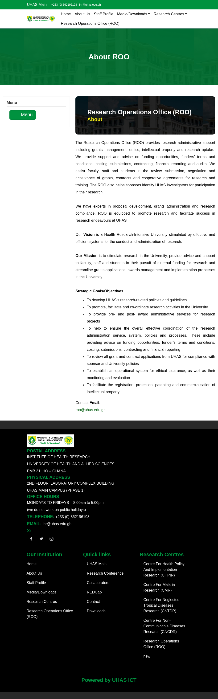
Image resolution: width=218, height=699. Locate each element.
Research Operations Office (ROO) (90, 23)
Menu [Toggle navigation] (22, 115)
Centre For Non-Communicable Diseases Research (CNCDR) (164, 626)
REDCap (94, 592)
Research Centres (169, 14)
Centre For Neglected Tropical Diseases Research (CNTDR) (162, 605)
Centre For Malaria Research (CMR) (159, 587)
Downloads (96, 611)
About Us (82, 14)
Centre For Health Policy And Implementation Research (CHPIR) (164, 569)
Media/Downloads (132, 14)
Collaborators (98, 583)
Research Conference (105, 573)
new (147, 656)
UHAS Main (37, 5)
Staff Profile (103, 14)
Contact (93, 602)
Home (66, 14)
